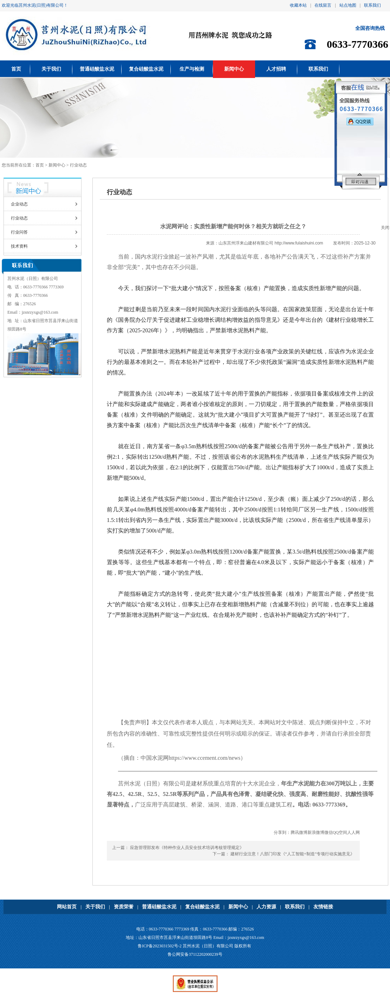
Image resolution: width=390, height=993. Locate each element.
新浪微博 (315, 832)
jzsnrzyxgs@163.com (40, 312)
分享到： (282, 832)
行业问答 (19, 232)
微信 (328, 832)
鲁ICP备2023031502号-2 (160, 945)
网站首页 (67, 906)
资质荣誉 (124, 906)
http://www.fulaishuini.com (299, 243)
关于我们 (51, 69)
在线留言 (322, 5)
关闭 (385, 227)
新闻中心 (234, 69)
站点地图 (347, 5)
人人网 (353, 832)
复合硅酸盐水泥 (146, 69)
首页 (16, 69)
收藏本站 (298, 5)
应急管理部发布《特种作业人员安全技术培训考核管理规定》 (187, 847)
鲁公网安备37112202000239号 (195, 954)
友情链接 (323, 906)
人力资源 (266, 906)
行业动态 (19, 218)
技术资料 (19, 246)
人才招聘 (276, 69)
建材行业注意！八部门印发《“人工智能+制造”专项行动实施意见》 (292, 853)
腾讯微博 (299, 832)
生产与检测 (192, 69)
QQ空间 (340, 832)
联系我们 (372, 5)
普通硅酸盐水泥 (97, 69)
